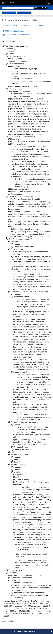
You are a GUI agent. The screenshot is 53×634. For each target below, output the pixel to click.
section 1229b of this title (32, 575)
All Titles (6, 25)
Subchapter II (31, 25)
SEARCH (37, 8)
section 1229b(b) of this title (37, 502)
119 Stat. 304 (32, 611)
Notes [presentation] (13, 41)
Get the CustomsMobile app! (26, 631)
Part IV (40, 25)
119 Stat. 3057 (42, 613)
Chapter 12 (20, 25)
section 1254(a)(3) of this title (24, 505)
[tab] (6, 41)
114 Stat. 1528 (26, 608)
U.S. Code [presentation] (6, 41)
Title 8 (13, 25)
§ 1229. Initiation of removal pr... (16, 31)
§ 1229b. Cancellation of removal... (17, 35)
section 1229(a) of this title (20, 169)
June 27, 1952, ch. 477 (13, 601)
